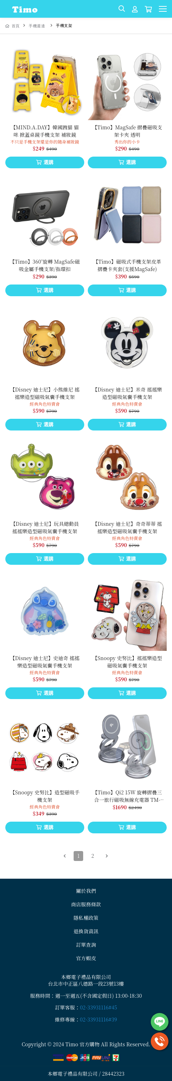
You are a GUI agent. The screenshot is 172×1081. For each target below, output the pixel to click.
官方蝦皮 (86, 958)
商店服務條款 (86, 904)
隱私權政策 (86, 917)
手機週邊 (37, 26)
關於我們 (86, 890)
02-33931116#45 (98, 1007)
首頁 (12, 26)
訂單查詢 (86, 944)
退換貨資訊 (86, 931)
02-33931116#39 (98, 1019)
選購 (44, 162)
